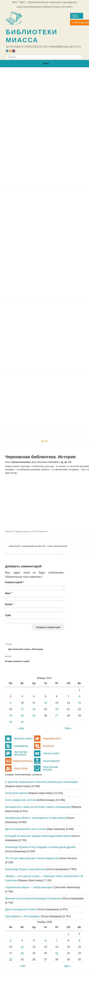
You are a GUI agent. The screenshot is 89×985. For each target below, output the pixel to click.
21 (56, 953)
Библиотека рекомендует (21, 323)
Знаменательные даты (20, 395)
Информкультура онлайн (21, 283)
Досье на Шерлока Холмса (21, 909)
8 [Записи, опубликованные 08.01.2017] (79, 696)
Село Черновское (41, 532)
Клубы (11, 278)
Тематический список (26, 256)
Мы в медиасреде (17, 177)
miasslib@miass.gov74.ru (65, 46)
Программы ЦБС (20, 122)
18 (22, 953)
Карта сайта (75, 16)
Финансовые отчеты (22, 133)
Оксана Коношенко (21, 462)
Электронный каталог (23, 233)
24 (10, 959)
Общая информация (18, 78)
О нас (44, 72)
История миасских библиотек (23, 161)
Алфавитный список (25, 250)
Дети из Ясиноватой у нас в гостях (25, 829)
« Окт (22, 966)
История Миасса (16, 384)
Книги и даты (14, 328)
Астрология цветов (16, 793)
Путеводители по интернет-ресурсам (31, 267)
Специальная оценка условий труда (31, 155)
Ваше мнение (14, 300)
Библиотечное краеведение (22, 429)
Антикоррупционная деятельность (30, 127)
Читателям (44, 194)
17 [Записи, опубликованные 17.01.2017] (22, 709)
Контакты (12, 189)
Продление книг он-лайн (24, 211)
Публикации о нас (17, 172)
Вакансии (12, 183)
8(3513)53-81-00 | (36, 46)
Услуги (11, 206)
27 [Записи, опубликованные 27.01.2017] (56, 715)
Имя (8, 593)
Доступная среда (20, 139)
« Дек (21, 728)
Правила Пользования (19, 200)
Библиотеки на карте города (23, 166)
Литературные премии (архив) (28, 356)
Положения (17, 116)
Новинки (12, 312)
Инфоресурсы (15, 228)
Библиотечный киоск (19, 345)
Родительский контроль (20, 289)
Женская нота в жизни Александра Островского (33, 898)
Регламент (16, 100)
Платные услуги (20, 222)
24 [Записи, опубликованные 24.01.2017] (22, 715)
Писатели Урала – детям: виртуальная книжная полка (37, 418)
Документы (13, 89)
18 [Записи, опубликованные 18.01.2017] (33, 709)
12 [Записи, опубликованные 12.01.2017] (45, 702)
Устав (14, 94)
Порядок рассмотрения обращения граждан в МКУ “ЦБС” (43, 111)
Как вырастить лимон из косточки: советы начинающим (37, 807)
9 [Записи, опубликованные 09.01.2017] (10, 702)
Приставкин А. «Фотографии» (22, 916)
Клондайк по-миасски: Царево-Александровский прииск (38, 836)
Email (9, 604)
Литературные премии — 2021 (27, 367)
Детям (44, 441)
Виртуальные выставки (20, 339)
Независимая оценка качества (27, 105)
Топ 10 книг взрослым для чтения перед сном (32, 858)
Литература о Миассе (19, 412)
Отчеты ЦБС (18, 150)
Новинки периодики (18, 317)
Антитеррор (14, 294)
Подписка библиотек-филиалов (32, 261)
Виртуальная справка (23, 217)
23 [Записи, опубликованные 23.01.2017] (10, 715)
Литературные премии (19, 350)
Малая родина (44, 373)
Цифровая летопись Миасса (23, 390)
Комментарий (14, 582)
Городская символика (19, 379)
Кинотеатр (9, 532)
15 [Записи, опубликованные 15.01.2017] (79, 702)
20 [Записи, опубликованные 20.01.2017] (56, 709)
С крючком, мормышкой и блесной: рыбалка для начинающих (41, 782)
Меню (44, 63)
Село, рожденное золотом (20, 800)
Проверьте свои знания (20, 423)
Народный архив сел (23, 532)
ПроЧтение (44, 306)
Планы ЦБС (17, 144)
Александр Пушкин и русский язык (25, 869)
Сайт (8, 615)
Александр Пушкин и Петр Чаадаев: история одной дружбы (40, 847)
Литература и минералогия (22, 334)
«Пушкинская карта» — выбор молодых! (29, 887)
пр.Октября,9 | (15, 46)
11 (22, 946)
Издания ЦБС (18, 239)
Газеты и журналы (21, 245)
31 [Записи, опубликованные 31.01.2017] (22, 721)
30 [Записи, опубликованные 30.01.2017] (10, 721)
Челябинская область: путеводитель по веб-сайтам (35, 818)
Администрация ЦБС (19, 83)
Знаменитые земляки (19, 401)
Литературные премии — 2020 (27, 362)
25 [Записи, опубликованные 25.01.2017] (33, 715)
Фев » (68, 728)
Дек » (68, 966)
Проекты (12, 272)
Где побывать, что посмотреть (24, 407)
